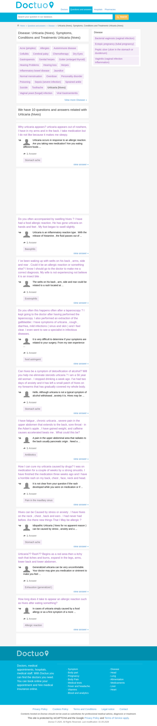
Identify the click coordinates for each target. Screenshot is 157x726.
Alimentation (117, 679)
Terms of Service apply (117, 718)
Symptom (73, 669)
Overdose (51, 76)
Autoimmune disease (65, 48)
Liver (113, 686)
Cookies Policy (60, 709)
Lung (113, 676)
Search (123, 17)
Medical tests (75, 682)
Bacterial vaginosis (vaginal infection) (114, 38)
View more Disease (74, 100)
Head (114, 672)
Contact (124, 709)
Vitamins (72, 689)
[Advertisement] (42, 190)
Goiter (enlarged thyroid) (72, 59)
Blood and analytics (78, 693)
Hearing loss (50, 65)
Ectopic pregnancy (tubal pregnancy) (114, 44)
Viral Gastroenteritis (67, 93)
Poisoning (25, 82)
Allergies (44, 48)
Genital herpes (47, 59)
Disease (115, 669)
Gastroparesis (27, 59)
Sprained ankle (73, 82)
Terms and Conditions (84, 709)
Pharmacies (110, 9)
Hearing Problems (29, 65)
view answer (80, 164)
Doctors (64, 9)
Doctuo (33, 653)
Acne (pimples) (28, 48)
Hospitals (98, 9)
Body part (73, 672)
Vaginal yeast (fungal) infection (36, 93)
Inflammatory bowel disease (34, 70)
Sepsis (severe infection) (48, 82)
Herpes (65, 65)
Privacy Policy (40, 709)
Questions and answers (80, 9)
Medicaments (118, 682)
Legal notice (108, 709)
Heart (113, 689)
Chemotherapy (61, 53)
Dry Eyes (78, 53)
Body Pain (73, 679)
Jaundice (58, 70)
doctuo (35, 5)
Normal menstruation (31, 76)
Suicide (24, 87)
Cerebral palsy (40, 53)
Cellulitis (24, 53)
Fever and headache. (79, 686)
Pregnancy (73, 676)
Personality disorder (71, 76)
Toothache (37, 87)
